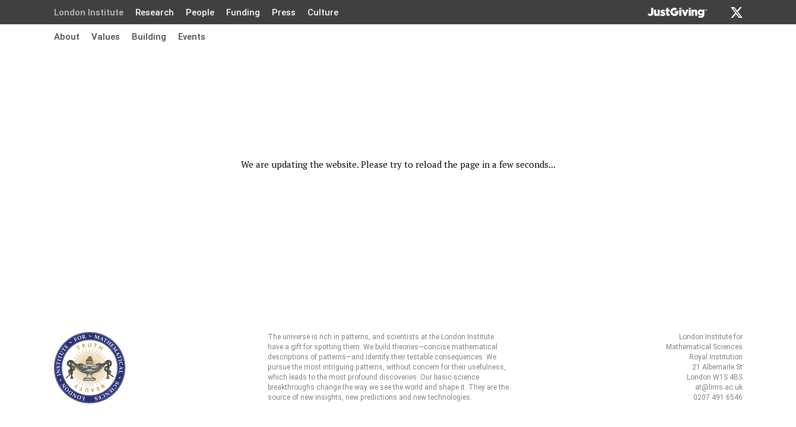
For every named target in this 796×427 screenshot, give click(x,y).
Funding (243, 12)
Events (191, 36)
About (67, 36)
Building (149, 36)
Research (154, 12)
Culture (322, 12)
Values (105, 36)
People (200, 12)
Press (284, 12)
